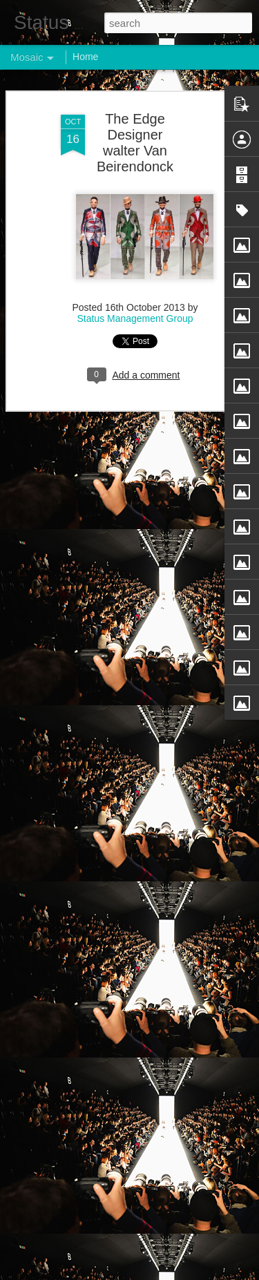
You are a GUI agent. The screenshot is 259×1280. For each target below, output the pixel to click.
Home (85, 56)
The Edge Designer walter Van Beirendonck (135, 142)
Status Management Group (135, 318)
